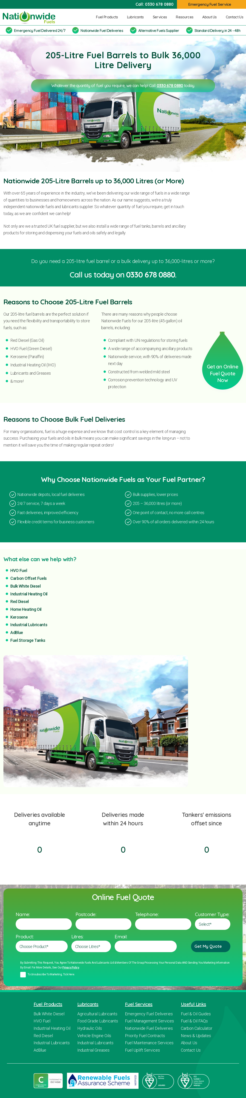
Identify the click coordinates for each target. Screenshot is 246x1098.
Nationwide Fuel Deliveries (102, 30)
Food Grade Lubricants (97, 1021)
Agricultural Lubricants (97, 1013)
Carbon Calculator (196, 1028)
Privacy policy (70, 967)
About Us (211, 17)
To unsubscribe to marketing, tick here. (51, 974)
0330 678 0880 (159, 4)
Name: (23, 914)
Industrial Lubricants (28, 624)
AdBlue (16, 632)
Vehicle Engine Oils (94, 1035)
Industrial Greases (93, 1050)
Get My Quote (210, 946)
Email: (121, 937)
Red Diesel (19, 601)
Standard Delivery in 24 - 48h (217, 30)
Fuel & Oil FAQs (194, 1021)
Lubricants (137, 17)
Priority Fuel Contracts (145, 1035)
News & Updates (196, 1035)
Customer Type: (212, 914)
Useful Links (193, 1004)
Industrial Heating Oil (28, 593)
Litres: (77, 937)
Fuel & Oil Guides (196, 1013)
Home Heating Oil (25, 609)
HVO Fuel (18, 570)
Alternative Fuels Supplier (158, 30)
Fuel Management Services (149, 1021)
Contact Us (234, 17)
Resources (186, 17)
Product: (25, 937)
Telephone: (147, 914)
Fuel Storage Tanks (27, 640)
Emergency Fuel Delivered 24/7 (39, 30)
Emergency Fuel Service (212, 4)
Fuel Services (139, 1004)
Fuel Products (108, 17)
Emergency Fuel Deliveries (149, 1013)
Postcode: (85, 914)
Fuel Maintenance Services (149, 1042)
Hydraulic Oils (89, 1028)
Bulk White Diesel (25, 586)
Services (162, 17)
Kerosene (19, 617)
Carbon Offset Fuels (28, 578)
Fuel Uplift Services (142, 1050)
